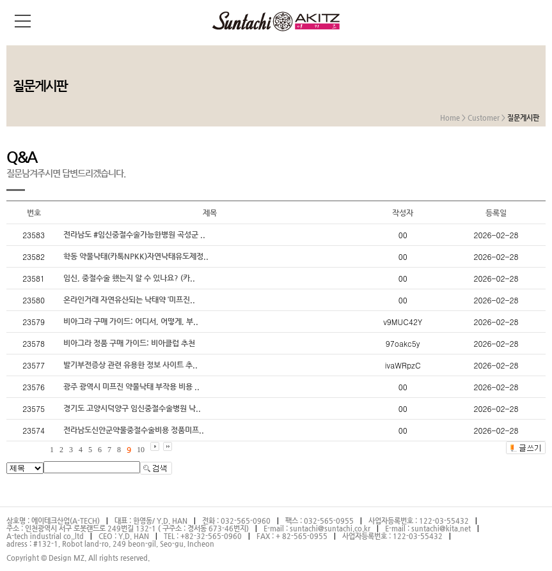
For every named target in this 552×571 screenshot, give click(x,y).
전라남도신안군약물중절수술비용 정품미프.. (133, 429)
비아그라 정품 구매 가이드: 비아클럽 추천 (129, 343)
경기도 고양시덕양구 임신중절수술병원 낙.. (132, 408)
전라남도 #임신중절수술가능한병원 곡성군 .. (134, 234)
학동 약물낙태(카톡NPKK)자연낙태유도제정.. (136, 256)
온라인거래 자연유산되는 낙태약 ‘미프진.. (129, 299)
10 (141, 449)
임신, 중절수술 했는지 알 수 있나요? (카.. (129, 277)
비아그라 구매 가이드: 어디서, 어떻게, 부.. (130, 321)
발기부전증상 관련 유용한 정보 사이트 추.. (130, 364)
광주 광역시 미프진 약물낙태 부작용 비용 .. (131, 386)
